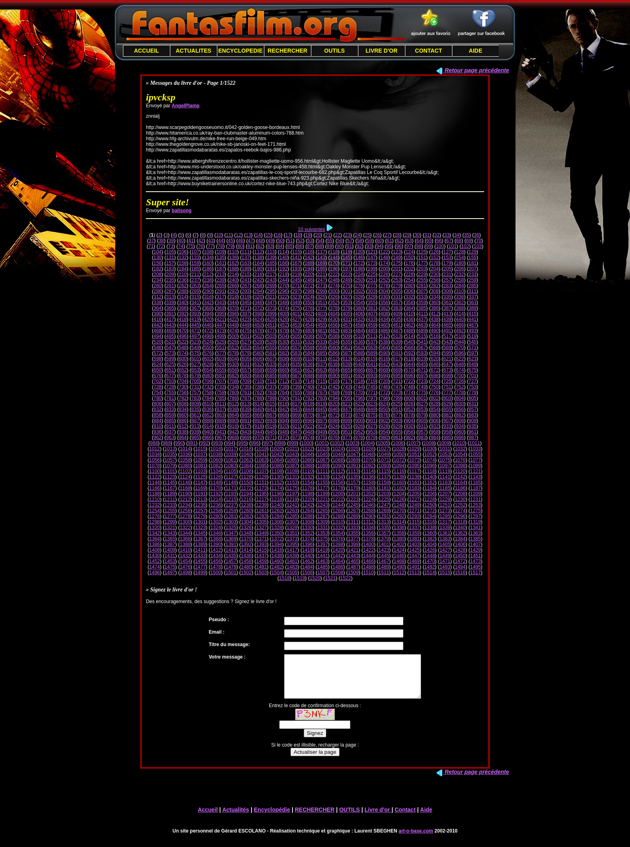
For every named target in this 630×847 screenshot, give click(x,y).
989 (167, 443)
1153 (292, 482)
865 (246, 415)
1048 (368, 454)
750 (435, 387)
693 (372, 375)
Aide (426, 818)
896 (309, 421)
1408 (154, 550)
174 (384, 263)
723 (422, 381)
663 (321, 370)
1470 (429, 561)
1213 (200, 499)
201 (397, 269)
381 (372, 308)
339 (170, 302)
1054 (460, 454)
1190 (185, 494)
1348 (246, 533)
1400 (368, 544)
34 (456, 235)
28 (397, 235)
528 (258, 342)
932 (435, 426)
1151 (261, 482)
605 (246, 359)
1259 (230, 511)
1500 (215, 572)
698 (435, 375)
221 (321, 274)
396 (233, 314)
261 (170, 285)
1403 (414, 544)
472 (208, 330)
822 (359, 404)
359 (422, 302)
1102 (185, 471)
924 (334, 426)
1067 (322, 460)
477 (271, 330)
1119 (445, 471)
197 (346, 269)
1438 (277, 556)
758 (208, 392)
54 (320, 240)
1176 (307, 488)
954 (384, 432)
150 (409, 257)
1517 (475, 572)
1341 (475, 527)
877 (397, 415)
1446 (399, 556)
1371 (261, 539)
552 (233, 347)
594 (435, 353)
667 (372, 370)
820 (334, 404)
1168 (185, 488)
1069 (353, 460)
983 (422, 437)
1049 (383, 454)
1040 (246, 454)
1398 (338, 544)
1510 (368, 572)
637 (321, 364)
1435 (230, 556)
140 (284, 257)
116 (309, 252)
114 (284, 252)
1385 (475, 539)
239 (221, 280)
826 (409, 404)
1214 (215, 499)
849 (372, 409)
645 (422, 364)
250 (359, 280)
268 (258, 285)
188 (233, 269)
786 (233, 398)
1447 (414, 556)
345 (246, 302)
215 (246, 274)
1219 (292, 499)
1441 (322, 556)
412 (435, 314)
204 (435, 269)
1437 (261, 556)
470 (183, 330)
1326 (246, 527)
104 (157, 252)
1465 (353, 561)
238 (208, 280)
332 (409, 297)
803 (447, 398)
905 (422, 421)
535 (346, 342)
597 (472, 353)
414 (460, 314)
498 (208, 336)
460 (384, 325)
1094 (399, 466)
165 (271, 263)
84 (279, 246)
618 (409, 359)
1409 (169, 550)
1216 (246, 499)
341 (195, 302)
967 (221, 437)
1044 (307, 454)
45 (230, 240)
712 (284, 381)
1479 (230, 567)
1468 (399, 561)
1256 (185, 511)
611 (321, 359)
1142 (460, 477)
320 (258, 297)
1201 (353, 494)
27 (387, 235)
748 (409, 387)
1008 (428, 443)
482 (334, 330)
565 (397, 347)
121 (372, 252)
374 (284, 308)
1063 (261, 460)
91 (349, 246)
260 (157, 285)
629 (221, 364)
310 (460, 291)
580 (258, 353)
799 (397, 398)
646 (435, 364)
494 (157, 336)
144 (334, 257)
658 (258, 370)
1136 (368, 477)
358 (409, 302)
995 (242, 443)
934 (460, 426)
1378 (368, 539)
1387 (169, 544)
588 (359, 353)
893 (271, 421)
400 (284, 314)
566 (409, 347)
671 (422, 370)
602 (208, 359)
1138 (399, 477)
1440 (307, 556)
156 (157, 263)
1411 (200, 550)
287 (170, 291)
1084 (246, 466)
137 (246, 257)
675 (472, 370)
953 (372, 432)
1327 (261, 527)
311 (472, 291)
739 (296, 387)
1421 (353, 550)
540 (409, 342)
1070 (368, 460)
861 (195, 415)
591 (397, 353)
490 (435, 330)
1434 (215, 556)
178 (435, 263)
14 (258, 235)
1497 (169, 572)
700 (460, 375)
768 (334, 392)
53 (310, 240)
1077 (475, 460)
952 (359, 432)
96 (398, 246)
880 (435, 415)
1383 (445, 539)
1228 (429, 499)
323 (296, 297)
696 (409, 375)
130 (157, 257)
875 (372, 415)
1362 (460, 533)
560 (334, 347)
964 (183, 437)
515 (422, 336)
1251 (445, 505)
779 (472, 392)
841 (271, 409)
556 (284, 347)
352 (334, 302)
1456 (215, 561)
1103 (200, 471)
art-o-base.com (416, 839)
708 (233, 381)
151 (422, 257)
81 (250, 246)
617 (397, 359)
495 (170, 336)
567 (422, 347)
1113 (353, 471)
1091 (353, 466)
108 (208, 252)
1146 (185, 482)
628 (208, 364)
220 (309, 274)
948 (309, 432)
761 (246, 392)
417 (170, 319)
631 (246, 364)
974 (309, 437)
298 (309, 291)
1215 (230, 499)
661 (296, 370)
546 (157, 347)
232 (460, 274)
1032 (460, 449)
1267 (353, 511)
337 (472, 297)
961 (472, 432)
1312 (368, 522)
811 (221, 404)
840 (258, 409)
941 (221, 432)
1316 (429, 522)
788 (258, 398)
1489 (383, 567)
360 (435, 302)
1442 (338, 556)
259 (472, 280)
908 (460, 421)
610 (309, 359)
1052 (429, 454)
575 (195, 353)
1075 (445, 460)
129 (472, 252)
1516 (460, 572)
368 (208, 308)
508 (334, 336)
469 (170, 330)
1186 (460, 488)
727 (472, 381)
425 (271, 319)
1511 (383, 572)
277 (372, 285)
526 (233, 342)
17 (287, 235)
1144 (154, 482)
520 (157, 342)
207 (472, 269)
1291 (383, 516)
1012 (154, 449)
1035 (169, 454)
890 (233, 421)
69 (468, 240)
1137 (383, 477)
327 (346, 297)
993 (217, 443)
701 (472, 375)
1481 (261, 567)
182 (157, 269)
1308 (307, 522)
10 (218, 235)
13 (248, 235)
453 (296, 325)
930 (409, 426)
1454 (185, 561)
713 (296, 381)
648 (460, 364)
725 (447, 381)
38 (161, 240)
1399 (353, 544)
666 (359, 370)
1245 (353, 505)
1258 (215, 511)
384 (409, 308)
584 (309, 353)
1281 (230, 516)
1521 (330, 578)
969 (246, 437)
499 (221, 336)
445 (195, 325)
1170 (215, 488)
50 (280, 240)
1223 (353, 499)
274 (334, 285)
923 (321, 426)
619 (422, 359)
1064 (277, 460)
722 (409, 381)
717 (346, 381)
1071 (383, 460)
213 (221, 274)
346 (258, 302)
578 (233, 353)
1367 (200, 539)
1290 (368, 516)
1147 (200, 482)
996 (255, 443)
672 (435, 370)
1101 (169, 471)
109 (221, 252)
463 (422, 325)
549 (195, 347)
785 (221, 398)
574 (183, 353)
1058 (185, 460)
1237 (230, 505)
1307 (292, 522)
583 (296, 353)
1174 (277, 488)
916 (233, 426)
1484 (307, 567)
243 (271, 280)
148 (384, 257)
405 (346, 314)
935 (472, 426)
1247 (383, 505)
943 (246, 432)
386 (435, 308)
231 (447, 274)
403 (321, 314)
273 (321, 285)
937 (170, 432)
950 (334, 432)
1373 (292, 539)
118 (334, 252)
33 (446, 235)
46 (240, 240)
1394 (277, 544)
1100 (154, 471)
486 (384, 330)
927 (372, 426)
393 (195, 314)
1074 (429, 460)
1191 (200, 494)
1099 (475, 466)
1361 (445, 533)
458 (359, 325)
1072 (399, 460)
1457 (230, 561)
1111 (322, 471)
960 (460, 432)
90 (339, 246)
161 (221, 263)
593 (422, 353)
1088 (307, 466)
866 (258, 415)
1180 (368, 488)
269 (271, 285)
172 (359, 263)
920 (284, 426)
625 (170, 364)
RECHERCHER (287, 50)
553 (246, 347)
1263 (292, 511)
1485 (322, 567)
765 (296, 392)
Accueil (208, 818)
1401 (383, 544)
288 (183, 291)
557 (296, 347)
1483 (292, 567)
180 (460, 263)
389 (472, 308)
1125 (200, 477)
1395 (292, 544)
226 (384, 274)
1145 (169, 482)
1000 (306, 443)
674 (460, 370)
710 (258, 381)
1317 (445, 522)
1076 (460, 460)
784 (208, 398)
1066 (307, 460)
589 (372, 353)
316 (208, 297)
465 (447, 325)
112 (258, 252)
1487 (353, 567)
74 (180, 246)
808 (183, 404)
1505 (292, 572)
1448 (429, 556)
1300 (185, 522)
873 (346, 415)
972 (284, 437)
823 (372, 404)
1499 (200, 572)
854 (435, 409)
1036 (185, 454)
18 (298, 235)
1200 (338, 494)
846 (334, 409)
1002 (337, 443)
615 (372, 359)
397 (246, 314)
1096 (429, 466)
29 (407, 235)
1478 (215, 567)
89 (329, 246)
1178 (338, 488)
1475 (169, 567)
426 (284, 319)
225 (372, 274)
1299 (169, 522)
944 (258, 432)
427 (296, 319)
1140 (429, 477)
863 (221, 415)
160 (208, 263)
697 (422, 375)
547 (170, 347)
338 (157, 302)
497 (195, 336)
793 (321, 398)
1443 (353, 556)
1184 (429, 488)
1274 (460, 511)
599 (170, 359)
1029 (414, 449)
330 (384, 297)
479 (296, 330)
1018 (246, 449)
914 (208, 426)
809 (195, 404)
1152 (277, 482)
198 (359, 269)
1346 (215, 533)
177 (422, 263)
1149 (230, 482)
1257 (200, 511)
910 (157, 426)
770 (359, 392)
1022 (307, 449)
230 (435, 274)
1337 (414, 527)
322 (284, 297)
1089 (322, 466)
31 (427, 235)
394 (208, 314)
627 (195, 364)
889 (221, 421)
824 (384, 404)
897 (321, 421)
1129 (261, 477)
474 (233, 330)
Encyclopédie (272, 818)
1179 (353, 488)
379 (346, 308)
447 (221, 325)
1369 (230, 539)
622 (460, 359)
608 (284, 359)
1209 (475, 494)
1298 (154, 522)
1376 (338, 539)
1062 (246, 460)
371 (246, 308)
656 (233, 370)
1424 (399, 550)
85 (289, 246)
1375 (322, 539)
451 (271, 325)
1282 (246, 516)
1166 (154, 488)
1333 (353, 527)
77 (210, 246)
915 (221, 426)
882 (460, 415)
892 (258, 421)
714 (309, 381)
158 (183, 263)
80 (240, 246)
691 (346, 375)
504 (284, 336)
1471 (445, 561)
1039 (230, 454)
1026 (368, 449)
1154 (307, 482)
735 (246, 387)
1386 (154, 544)
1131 (292, 477)
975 (321, 437)
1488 (368, 567)
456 (334, 325)
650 (157, 370)
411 (422, 314)
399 (271, 314)
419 (195, 319)
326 (334, 297)
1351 (292, 533)
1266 (338, 511)
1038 (215, 454)
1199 (322, 494)
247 (321, 280)
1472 (460, 561)
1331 (322, 527)
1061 (230, 460)
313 (170, 297)
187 (221, 269)
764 (284, 392)
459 (372, 325)
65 (429, 240)
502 (258, 336)
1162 (429, 482)
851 (397, 409)
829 (447, 404)
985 (447, 437)
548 (183, 347)
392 (183, 314)
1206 (429, 494)
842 (284, 409)
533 (321, 342)
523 (195, 342)
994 (229, 443)
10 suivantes (311, 229)
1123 (169, 477)
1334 (368, 527)
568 (435, 347)
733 (221, 387)
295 (271, 291)
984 (435, 437)
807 (170, 404)
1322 (185, 527)
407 (372, 314)
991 (192, 443)
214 (233, 274)
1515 (445, 572)
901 (372, 421)
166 (284, 263)
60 (379, 240)
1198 (307, 494)
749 (422, 387)
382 (384, 308)
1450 (460, 556)
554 (258, 347)
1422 (368, 550)
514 (409, 336)
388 (460, 308)
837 (221, 409)
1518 (284, 578)
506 (309, 336)
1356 (368, 533)
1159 (383, 482)
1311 (353, 522)
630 (233, 364)
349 (296, 302)
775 (422, 392)
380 (359, 308)
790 (284, 398)
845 (321, 409)
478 (284, 330)
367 (195, 308)
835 (195, 409)
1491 (414, 567)
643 (397, 364)
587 (346, 353)
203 (422, 269)
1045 (322, 454)
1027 (383, 449)
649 (472, 364)
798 (384, 398)
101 (452, 246)
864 (233, 415)
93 (369, 246)
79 (230, 246)
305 (397, 291)
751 (447, 387)
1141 (445, 477)
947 (296, 432)
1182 (399, 488)
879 (422, 415)
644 (409, 364)
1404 (429, 544)
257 (447, 280)
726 (460, 381)
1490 (399, 567)
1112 (338, 471)
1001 (322, 443)
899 (346, 421)
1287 (322, 516)
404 (334, 314)
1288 (338, 516)
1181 (383, 488)
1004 (367, 443)
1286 (307, 516)
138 (258, 257)
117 (321, 252)
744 (359, 387)
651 (170, 370)
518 (460, 336)
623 (472, 359)
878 (409, 415)
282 (435, 285)
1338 (429, 527)
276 (359, 285)
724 (435, 381)
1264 (307, 511)
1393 (261, 544)
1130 (277, 477)
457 (346, 325)
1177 (322, 488)
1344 (185, 533)
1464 (338, 561)
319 (246, 297)
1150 (246, 482)
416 (157, 319)
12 (238, 235)
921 (296, 426)
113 (271, 252)
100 (440, 246)
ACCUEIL (146, 50)
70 (478, 240)
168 (309, 263)
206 (460, 269)
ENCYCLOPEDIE (240, 50)
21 (327, 235)
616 (384, 359)
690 (334, 375)
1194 (246, 494)
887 (195, 421)
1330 (307, 527)
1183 (414, 488)
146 (359, 257)
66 (439, 240)
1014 (185, 449)
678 (183, 375)
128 (460, 252)
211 (195, 274)
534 (334, 342)
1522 (345, 578)
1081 (200, 466)
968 (233, 437)
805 (472, 398)
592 (409, 353)
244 (284, 280)
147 (372, 257)
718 (359, 381)
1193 (230, 494)
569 (447, 347)
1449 (445, 556)
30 (416, 235)
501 (246, 336)
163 (246, 263)
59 (369, 240)
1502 (246, 572)
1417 (292, 550)
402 (309, 314)
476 (258, 330)
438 (435, 319)
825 (397, 404)
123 (397, 252)
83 (269, 246)
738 (284, 387)
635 (296, 364)
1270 (399, 511)
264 (208, 285)
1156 (338, 482)
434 (384, 319)
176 (409, 263)
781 (170, 398)
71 (150, 246)
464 (435, 325)
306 (409, 291)
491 (447, 330)
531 (296, 342)
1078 (154, 466)
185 (195, 269)
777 (447, 392)
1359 (414, 533)
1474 (154, 567)
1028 (399, 449)
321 (271, 297)
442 (157, 325)
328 (359, 297)
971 (271, 437)
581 (271, 353)
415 (472, 314)
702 (157, 381)
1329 (292, 527)
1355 (353, 533)
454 (309, 325)
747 (397, 387)
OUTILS (334, 50)
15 (268, 235)
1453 (169, 561)
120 (359, 252)
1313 (383, 522)
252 (384, 280)
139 (271, 257)
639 (346, 364)
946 (284, 432)
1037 (200, 454)
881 (447, 415)
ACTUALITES (193, 50)
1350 (277, 533)
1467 (383, 561)
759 (221, 392)
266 (233, 285)
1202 (368, 494)
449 (246, 325)
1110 (307, 471)
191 (271, 269)
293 (246, 291)
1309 (322, 522)
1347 (230, 533)
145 (346, 257)
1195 (261, 494)
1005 (383, 443)
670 (409, 370)
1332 (338, 527)
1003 (352, 443)
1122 (154, 477)
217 (271, 274)
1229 (445, 499)
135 (221, 257)
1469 (414, 561)
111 (246, 252)
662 (309, 370)
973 (296, 437)
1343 (169, 533)
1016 (215, 449)
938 (183, 432)
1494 (460, 567)
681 (221, 375)
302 (359, 291)
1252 (460, 505)
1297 (475, 516)
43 (210, 240)
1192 (215, 494)
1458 (246, 561)
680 (208, 375)
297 (296, 291)
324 (309, 297)
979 (372, 437)
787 (246, 398)
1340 (460, 527)
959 (447, 432)
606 (258, 359)
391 (170, 314)
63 (409, 240)
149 (397, 257)
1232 (154, 505)
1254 (154, 511)
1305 (261, 522)
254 (409, 280)
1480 (246, 567)
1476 (185, 567)
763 (271, 392)
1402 (399, 544)
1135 (353, 477)
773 (397, 392)
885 (170, 421)
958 (435, 432)
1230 (460, 499)
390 (157, 314)
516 (435, 336)
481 (321, 330)
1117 (414, 471)
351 (321, 302)
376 (309, 308)
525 (221, 342)
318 (233, 297)
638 (334, 364)
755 (170, 392)
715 (321, 381)
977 (346, 437)
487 (397, 330)
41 (191, 240)
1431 (169, 556)
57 (349, 240)
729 (170, 387)
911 (170, 426)
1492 (429, 567)
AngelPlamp (185, 105)
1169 (200, 488)
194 (309, 269)
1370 (246, 539)
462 (409, 325)
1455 (200, 561)
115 (296, 252)
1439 (292, 556)
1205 (414, 494)
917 (246, 426)
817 (296, 404)
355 (372, 302)
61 (389, 240)
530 (284, 342)
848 (359, 409)
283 (447, 285)
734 (233, 387)
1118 (429, 471)
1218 (277, 499)
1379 (383, 539)
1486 (338, 567)
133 (195, 257)
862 (208, 415)
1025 (353, 449)
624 (157, 364)
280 (409, 285)
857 (472, 409)
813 (246, 404)
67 (449, 240)
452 (284, 325)
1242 (307, 505)
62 (399, 240)
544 (460, 342)
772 (384, 392)
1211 (169, 499)
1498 (185, 572)
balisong (181, 210)
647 (447, 364)
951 (346, 432)
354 (359, 302)
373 (271, 308)
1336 (399, 527)
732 (208, 387)
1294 (429, 516)
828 (435, 404)
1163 (445, 482)
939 (195, 432)
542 (435, 342)
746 (384, 387)
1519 (300, 578)
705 (195, 381)
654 (208, 370)
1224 (368, 499)
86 (299, 246)
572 (157, 353)
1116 (399, 471)
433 (372, 319)
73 (170, 246)
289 (195, 291)
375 (296, 308)
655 (221, 370)
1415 (261, 550)
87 (309, 246)
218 (284, 274)
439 (447, 319)
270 (284, 285)
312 (157, 297)
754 (157, 392)
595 (447, 353)
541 (422, 342)
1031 (445, 449)
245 (296, 280)
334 (435, 297)
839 (246, 409)
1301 (200, 522)
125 (422, 252)
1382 (429, 539)
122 (384, 252)
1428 (460, 550)
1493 (445, 567)
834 (183, 409)
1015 (200, 449)
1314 (399, 522)
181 (472, 263)
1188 (154, 494)
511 (372, 336)
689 (321, 375)
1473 (475, 561)
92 (359, 246)
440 (460, 319)
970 (258, 437)
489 (422, 330)
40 (181, 240)
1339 (445, 527)
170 (334, 263)
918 (258, 426)
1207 (445, 494)
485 (372, 330)
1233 (169, 505)
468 (157, 330)
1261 (261, 511)
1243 (322, 505)
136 (233, 257)
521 (170, 342)
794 (334, 398)
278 (384, 285)
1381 (414, 539)
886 (183, 421)
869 (296, 415)
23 (347, 235)
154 (460, 257)
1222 (338, 499)
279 (397, 285)
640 (359, 364)
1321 (169, 527)
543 (447, 342)
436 (409, 319)
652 (183, 370)
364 (157, 308)
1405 (445, 544)
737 (271, 387)
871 (321, 415)
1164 (460, 482)
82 (260, 246)
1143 (475, 477)
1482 (277, 567)
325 (321, 297)
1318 (460, 522)
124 (409, 252)
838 (233, 409)
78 (220, 246)
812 (233, 404)
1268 (368, 511)
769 (346, 392)
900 (359, 421)
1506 (307, 572)
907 (447, 421)
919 (271, 426)
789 (271, 398)
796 (359, 398)
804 (460, 398)
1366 (185, 539)
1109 (292, 471)
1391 (230, 544)
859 (170, 415)
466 (460, 325)
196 (334, 269)
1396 (307, 544)
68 (458, 240)
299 (321, 291)
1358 (399, 533)
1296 (460, 516)
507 (321, 336)
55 (329, 240)
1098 (460, 466)
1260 (246, 511)
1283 (261, 516)
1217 (261, 499)
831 (472, 404)
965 (195, 437)
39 (171, 240)
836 (208, 409)
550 (208, 347)
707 (221, 381)
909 (472, 421)
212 (208, 274)
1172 (246, 488)
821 (346, 404)
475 (246, 330)
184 (183, 269)
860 (183, 415)
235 (170, 280)
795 (346, 398)
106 (183, 252)
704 (183, 381)
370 (233, 308)
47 (250, 240)
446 (208, 325)
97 (408, 246)
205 (447, 269)
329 (372, 297)
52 (300, 240)
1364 (154, 539)
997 (268, 443)
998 (280, 443)
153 (447, 257)
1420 (338, 550)
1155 (322, 482)
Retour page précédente (472, 70)
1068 (338, 460)
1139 (414, 477)
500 (233, 336)
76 (200, 246)
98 (418, 246)
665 (346, 370)
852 (409, 409)
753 (472, 387)
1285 (292, 516)
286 (157, 291)
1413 (230, 550)
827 (422, 404)
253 (397, 280)
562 (359, 347)
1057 (169, 460)
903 (397, 421)
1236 (215, 505)
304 (384, 291)
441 (472, 319)
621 (447, 359)
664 (334, 370)
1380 (399, 539)
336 (460, 297)
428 (309, 319)
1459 (261, 561)
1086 (277, 466)
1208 (460, 494)
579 (246, 353)
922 (309, 426)
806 (157, 404)
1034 (154, 454)
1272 (429, 511)
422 (233, 319)
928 (384, 426)
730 (183, 387)
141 (296, 257)
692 (359, 375)
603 (221, 359)
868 (284, 415)
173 (372, 263)
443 (170, 325)
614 (359, 359)
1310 (338, 522)
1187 (475, 488)
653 (195, 370)
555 (271, 347)
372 (258, 308)
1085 (261, 466)
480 (309, 330)
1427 (445, 550)
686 (284, 375)
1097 (445, 466)
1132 (307, 477)
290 (208, 291)
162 (233, 263)
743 (346, 387)
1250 (429, 505)
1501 (230, 572)
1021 (292, 449)
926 (359, 426)
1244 (338, 505)
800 (409, 398)
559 (321, 347)
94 (379, 246)
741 (321, 387)
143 (321, 257)
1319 (475, 522)
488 (409, 330)
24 (357, 235)
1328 (277, 527)
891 (246, 421)
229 (422, 274)
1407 (475, 544)
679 (195, 375)
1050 (399, 454)
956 (409, 432)
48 (260, 240)
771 (372, 392)
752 (460, 387)
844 (309, 409)
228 (409, 274)
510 (359, 336)
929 (397, 426)
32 (437, 235)
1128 (246, 477)
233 (472, 274)
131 (170, 257)
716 (334, 381)
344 (233, 302)
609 (296, 359)
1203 (383, 494)
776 (435, 392)
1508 (338, 572)
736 (258, 387)
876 (384, 415)
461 (397, 325)
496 (183, 336)
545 (472, 342)
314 (183, 297)
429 (321, 319)
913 (195, 426)
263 (195, 285)
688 (309, 375)
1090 (338, 466)
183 (170, 269)
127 (447, 252)
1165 (475, 482)
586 (334, 353)
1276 (154, 516)
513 (397, 336)
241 (246, 280)
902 (384, 421)
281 (422, 285)
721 (397, 381)
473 (221, 330)
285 (472, 285)
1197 (292, 494)
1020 (277, 449)
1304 (246, 522)
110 (233, 252)
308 (435, 291)
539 (397, 342)
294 (258, 291)
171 (346, 263)
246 (309, 280)
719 (372, 381)
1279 (200, 516)
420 (208, 319)
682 (233, 375)
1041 (261, 454)
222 (334, 274)
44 (220, 240)
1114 (368, 471)
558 (309, 347)
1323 (200, 527)
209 (170, 274)
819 (321, 404)
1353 (322, 533)
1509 (353, 572)
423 (246, 319)
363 (472, 302)
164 (258, 263)
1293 (414, 516)
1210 (154, 499)
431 (346, 319)
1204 (399, 494)
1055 (475, 454)
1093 (383, 466)
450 (258, 325)
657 (246, 370)
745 (372, 387)
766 (309, 392)
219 (296, 274)
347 (271, 302)
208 (157, 274)
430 (334, 319)
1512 (399, 572)
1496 (154, 572)
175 (397, 263)
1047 (353, 454)
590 (384, 353)
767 (321, 392)
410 (409, 314)
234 (157, 280)
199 (372, 269)
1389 (200, 544)
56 (339, 240)
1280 (215, 516)
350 (309, 302)
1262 (277, 511)
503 (271, 336)
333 (422, 297)
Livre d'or (377, 818)
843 (296, 409)
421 (221, 319)
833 (170, 409)
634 (284, 364)
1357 (383, 533)
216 (258, 274)
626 (183, 364)
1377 (353, 539)
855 (447, 409)
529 (271, 342)
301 (346, 291)
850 (384, 409)
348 (284, 302)
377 (321, 308)
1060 (215, 460)
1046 (338, 454)
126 (435, 252)
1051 (414, 454)
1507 (322, 572)
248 (334, 280)
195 (321, 269)
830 (460, 404)
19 (308, 235)
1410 (185, 550)
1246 (368, 505)
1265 (322, 511)
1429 (475, 550)
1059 (200, 460)
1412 (215, 550)
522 (183, 342)
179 (447, 263)
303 (372, 291)
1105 (230, 471)
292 (233, 291)
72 (161, 246)
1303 (230, 522)
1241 (292, 505)
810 (208, 404)
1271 (414, 511)
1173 (261, 488)
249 (346, 280)
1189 (169, 494)
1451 (475, 556)
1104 (215, 471)
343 (221, 302)
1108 (277, 471)
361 (447, 302)
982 (409, 437)
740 (309, 387)
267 (246, 285)
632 (258, 364)
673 (447, 370)
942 (233, 432)
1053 (445, 454)
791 (296, 398)
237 (195, 280)
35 (466, 235)
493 (472, 330)
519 (472, 336)
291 (221, 291)
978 (359, 437)
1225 (383, 499)
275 (346, 285)
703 (170, 381)
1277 (169, 516)
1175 (292, 488)
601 (195, 359)
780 (157, 398)
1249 (414, 505)
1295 (445, 516)
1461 (292, 561)
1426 (429, 550)
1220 (307, 499)
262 (183, 285)
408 (384, 314)
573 (170, 353)
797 (372, 398)
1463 (322, 561)
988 (154, 443)
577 (221, 353)
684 (258, 375)
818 (309, 404)
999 (292, 443)
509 (346, 336)
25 (367, 235)
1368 (215, 539)
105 (170, 252)
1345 (200, 533)
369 (221, 308)
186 (208, 269)
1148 (215, 482)
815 (271, 404)
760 (233, 392)
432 (359, 319)
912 (183, 426)
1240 (277, 505)
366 (183, 308)
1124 (185, 477)
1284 (277, 516)
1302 (215, 522)
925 (346, 426)
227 (397, 274)
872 (334, 415)
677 (170, 375)
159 (195, 263)
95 (388, 246)
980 (384, 437)
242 (258, 280)
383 (397, 308)
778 (460, 392)
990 (179, 443)
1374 (307, 539)
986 (460, 437)
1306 (277, 522)
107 (195, 252)
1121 (475, 471)
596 (460, 353)
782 (183, 398)
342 (208, 302)
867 (271, 415)
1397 (322, 544)
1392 (246, 544)
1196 (277, 494)
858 (157, 415)
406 (359, 314)
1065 (292, 460)
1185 (445, 488)
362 (460, 302)
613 (346, 359)
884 (157, 421)
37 (151, 240)
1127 (230, 477)
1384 (460, 539)
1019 (261, 449)
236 (183, 280)
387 (447, 308)
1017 (230, 449)
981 (397, 437)
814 (258, 404)
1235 (200, 505)
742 (334, 387)
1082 (215, 466)
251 (372, 280)
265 (221, 285)
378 (334, 308)
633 (271, 364)
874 (359, 415)
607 (271, 359)
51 (290, 240)
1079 (169, 466)
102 (465, 246)
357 (397, 302)
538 (384, 342)
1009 (444, 443)
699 (447, 375)
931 (422, 426)
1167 (169, 488)
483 (346, 330)
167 (296, 263)
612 (334, 359)
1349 (261, 533)
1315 (414, 522)
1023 (322, 449)
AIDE (475, 50)
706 (208, 381)
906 (435, 421)
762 (258, 392)
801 (422, 398)
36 (476, 235)
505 (296, 336)
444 (183, 325)
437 (422, 319)
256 (435, 280)
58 (359, 240)
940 (208, 432)
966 (208, 437)
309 (447, 291)
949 (321, 432)
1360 (429, 533)
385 (422, 308)
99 (428, 246)
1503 (261, 572)
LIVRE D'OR (382, 50)
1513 (414, 572)
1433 (200, 556)
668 (384, 370)
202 (409, 269)
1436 (246, 556)
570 (460, 347)
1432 (185, 556)
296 (284, 291)
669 (397, 370)
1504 (277, 572)
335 (447, 297)
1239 (261, 505)
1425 (414, 550)
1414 (246, 550)
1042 (277, 454)
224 (359, 274)
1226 (399, 499)
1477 (200, 567)
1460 (277, 561)
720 (384, 381)
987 (472, 437)
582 (284, 353)
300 (334, 291)
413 (447, 314)
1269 (383, 511)
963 (170, 437)
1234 (185, 505)
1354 (338, 533)
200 (384, 269)
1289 (353, 516)
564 (384, 347)
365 (170, 308)
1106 (246, 471)
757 (195, 392)
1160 (399, 482)
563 (372, 347)
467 (472, 325)
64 (419, 240)
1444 (368, 556)
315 (195, 297)
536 (359, 342)
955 (397, 432)
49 (270, 240)
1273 (445, 511)
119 (346, 252)
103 (478, 246)
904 (409, 421)
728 (157, 387)
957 (422, 432)
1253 (475, 505)
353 (346, 302)
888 (208, 421)
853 (422, 409)
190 (258, 269)
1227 (414, 499)
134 (208, 257)
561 (346, 347)
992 (204, 443)
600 (183, 359)
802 (435, 398)
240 (233, 280)
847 (346, 409)
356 (384, 302)
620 (435, 359)
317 (221, 297)
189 (246, 269)
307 (422, 291)
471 (195, 330)
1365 (169, 539)
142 (309, 257)
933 (447, 426)
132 (183, 257)
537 (372, 342)
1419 (322, 550)
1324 (215, 527)
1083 (230, 466)
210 (183, 274)
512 (384, 336)
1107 (261, 471)
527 (246, 342)
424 (258, 319)
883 (472, 415)
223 (346, 274)
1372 (277, 539)
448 (233, 325)
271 (296, 285)
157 (170, 263)
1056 (154, 460)
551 (221, 347)
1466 (368, 561)
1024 (338, 449)
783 (195, 398)
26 (377, 235)
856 (460, 409)
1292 (399, 516)
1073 (414, 460)
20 (317, 235)
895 (296, 421)
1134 (338, 477)
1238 (246, 505)
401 (296, 314)
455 (321, 325)
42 (200, 240)
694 (384, 375)
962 (157, 437)
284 (460, 285)
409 (397, 314)
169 (321, 263)
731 (195, 387)
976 (334, 437)
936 (157, 432)
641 (372, 364)
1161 (414, 482)
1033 (475, 449)
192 (284, 269)
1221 (322, 499)
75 (190, 246)
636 (309, 364)
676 (157, 375)
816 (284, 404)
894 (284, 421)
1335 (383, 527)
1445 (383, 556)
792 (309, 398)
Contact (405, 818)
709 (246, 381)
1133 (322, 477)
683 (246, 375)
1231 (475, 499)
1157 (353, 482)
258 (460, 280)
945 (271, 432)
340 (183, 302)
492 (460, 330)
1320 (154, 527)
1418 (307, 550)
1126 (215, 477)
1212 (185, 499)
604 (233, 359)
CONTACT (428, 50)
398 (258, 314)
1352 (307, 533)
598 (157, 359)
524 (208, 342)
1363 (475, 533)
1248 (399, 505)
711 (271, 381)
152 (435, 257)
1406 (460, 544)
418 (183, 319)
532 (309, 342)
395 (221, 314)
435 (397, 319)
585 (321, 353)
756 (183, 392)
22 (337, 235)
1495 (475, 567)
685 (271, 375)
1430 (154, 556)
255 (422, 280)
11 (228, 235)
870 (309, 415)
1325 (230, 527)
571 (472, 347)
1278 (185, 516)
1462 (307, 561)
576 (208, 353)
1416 (277, 550)
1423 (383, 550)
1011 (474, 443)
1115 (383, 471)
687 (296, 375)
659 (271, 370)
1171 (230, 488)
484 (359, 330)
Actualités (235, 818)
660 (284, 370)
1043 (292, 454)
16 (278, 235)
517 (447, 336)
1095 (414, 466)
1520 (315, 578)
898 (334, 421)
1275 (475, 511)
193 (296, 269)
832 (157, 409)
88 (319, 246)
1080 (185, 466)
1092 (368, 466)
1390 (215, 544)
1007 (413, 443)
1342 (154, 533)
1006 (398, 443)
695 (397, 375)
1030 (429, 449)
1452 (154, 561)
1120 (460, 471)
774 (409, 392)
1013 (169, 449)
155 (472, 257)
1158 (368, 482)
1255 (169, 511)
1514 (429, 572)
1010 (459, 443)
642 (384, 364)
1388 (185, 544)
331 (397, 297)
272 (309, 285)
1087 (292, 466)
